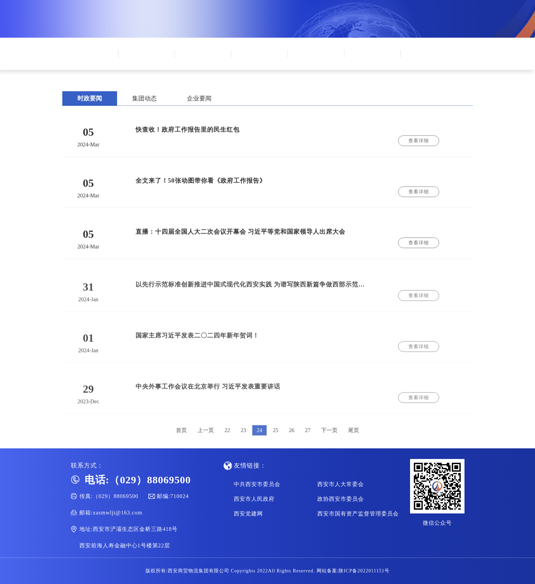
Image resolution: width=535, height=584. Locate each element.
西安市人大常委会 (340, 484)
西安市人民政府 (254, 499)
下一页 (329, 439)
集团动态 (144, 101)
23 (243, 439)
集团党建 (260, 60)
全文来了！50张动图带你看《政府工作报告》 (201, 184)
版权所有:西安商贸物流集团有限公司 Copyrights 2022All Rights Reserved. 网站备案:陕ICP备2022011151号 (267, 570)
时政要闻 (89, 101)
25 (275, 439)
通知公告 (373, 63)
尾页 (353, 439)
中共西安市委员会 (257, 484)
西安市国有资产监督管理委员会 (358, 514)
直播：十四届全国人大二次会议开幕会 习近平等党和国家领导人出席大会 (241, 235)
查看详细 (418, 143)
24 (259, 439)
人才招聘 (430, 65)
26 (291, 439)
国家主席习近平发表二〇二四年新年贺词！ (197, 344)
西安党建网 (248, 514)
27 (307, 439)
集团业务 (317, 61)
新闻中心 (204, 58)
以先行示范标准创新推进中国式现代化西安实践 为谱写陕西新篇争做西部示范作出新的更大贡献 (253, 293)
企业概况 (147, 57)
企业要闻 (199, 101)
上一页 (206, 439)
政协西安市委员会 (340, 499)
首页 (90, 56)
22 (227, 439)
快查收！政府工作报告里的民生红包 (188, 132)
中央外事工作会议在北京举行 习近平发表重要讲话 (208, 395)
